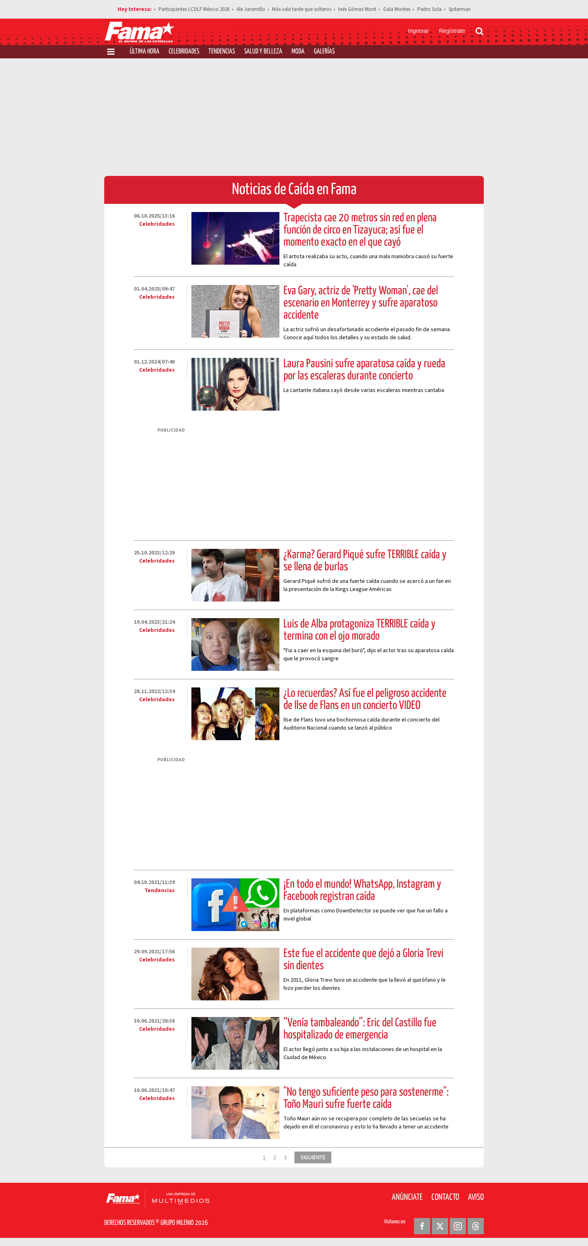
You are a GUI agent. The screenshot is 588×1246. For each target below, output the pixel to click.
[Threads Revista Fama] (476, 1226)
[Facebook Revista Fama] (422, 1226)
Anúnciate (407, 1197)
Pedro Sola (429, 9)
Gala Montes (396, 9)
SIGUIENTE (312, 1157)
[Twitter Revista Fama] (440, 1226)
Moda (298, 51)
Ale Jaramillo (250, 9)
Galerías (324, 51)
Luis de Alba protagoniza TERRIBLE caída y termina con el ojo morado (359, 630)
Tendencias (221, 51)
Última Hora (144, 51)
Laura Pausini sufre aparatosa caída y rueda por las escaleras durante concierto (364, 370)
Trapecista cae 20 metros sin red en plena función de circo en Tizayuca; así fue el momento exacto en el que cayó (360, 230)
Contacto (445, 1197)
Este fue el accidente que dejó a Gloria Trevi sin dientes (363, 960)
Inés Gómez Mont (357, 9)
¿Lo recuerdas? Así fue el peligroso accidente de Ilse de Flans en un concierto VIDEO (364, 699)
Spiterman (460, 9)
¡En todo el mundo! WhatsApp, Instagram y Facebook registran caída (362, 890)
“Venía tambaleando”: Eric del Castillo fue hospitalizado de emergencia (359, 1029)
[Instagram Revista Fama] (458, 1226)
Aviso (476, 1197)
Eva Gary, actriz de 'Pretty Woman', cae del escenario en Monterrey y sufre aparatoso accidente (360, 303)
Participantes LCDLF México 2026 (194, 9)
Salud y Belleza (263, 51)
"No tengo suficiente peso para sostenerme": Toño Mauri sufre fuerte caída (366, 1098)
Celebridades (184, 51)
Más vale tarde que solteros (301, 9)
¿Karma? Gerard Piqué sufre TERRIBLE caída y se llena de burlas (364, 561)
